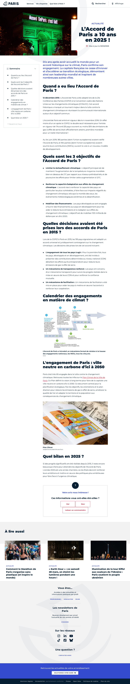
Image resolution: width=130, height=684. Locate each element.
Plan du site (105, 681)
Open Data (77, 681)
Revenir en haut (15, 124)
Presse (68, 681)
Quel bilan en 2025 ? (19, 118)
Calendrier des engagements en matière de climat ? (19, 102)
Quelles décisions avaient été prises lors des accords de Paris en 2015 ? (21, 92)
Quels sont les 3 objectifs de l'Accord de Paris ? (21, 83)
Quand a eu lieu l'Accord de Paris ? (21, 76)
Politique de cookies (90, 681)
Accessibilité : (49, 681)
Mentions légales (26, 681)
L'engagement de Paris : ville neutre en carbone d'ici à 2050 (21, 111)
